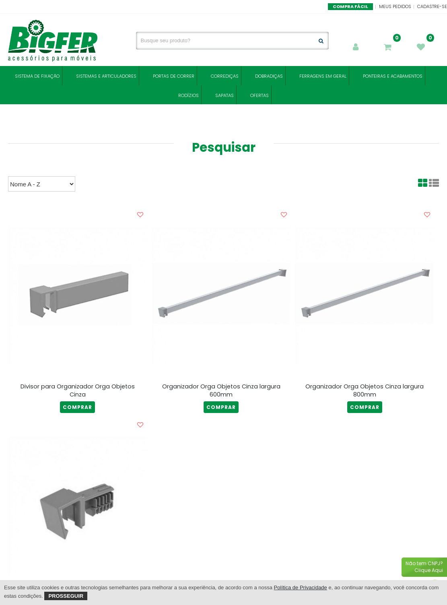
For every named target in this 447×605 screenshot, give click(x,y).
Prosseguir (65, 596)
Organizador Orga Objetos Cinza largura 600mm (221, 390)
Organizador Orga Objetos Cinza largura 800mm (364, 390)
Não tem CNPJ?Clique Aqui (424, 567)
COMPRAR (77, 407)
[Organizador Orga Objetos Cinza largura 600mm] (221, 295)
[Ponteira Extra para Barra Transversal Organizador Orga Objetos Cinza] (77, 506)
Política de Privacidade (300, 587)
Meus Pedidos (395, 6)
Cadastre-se (432, 6)
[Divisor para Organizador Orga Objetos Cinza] (77, 295)
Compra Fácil (350, 6)
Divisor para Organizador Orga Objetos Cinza (78, 390)
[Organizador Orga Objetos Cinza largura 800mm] (364, 295)
